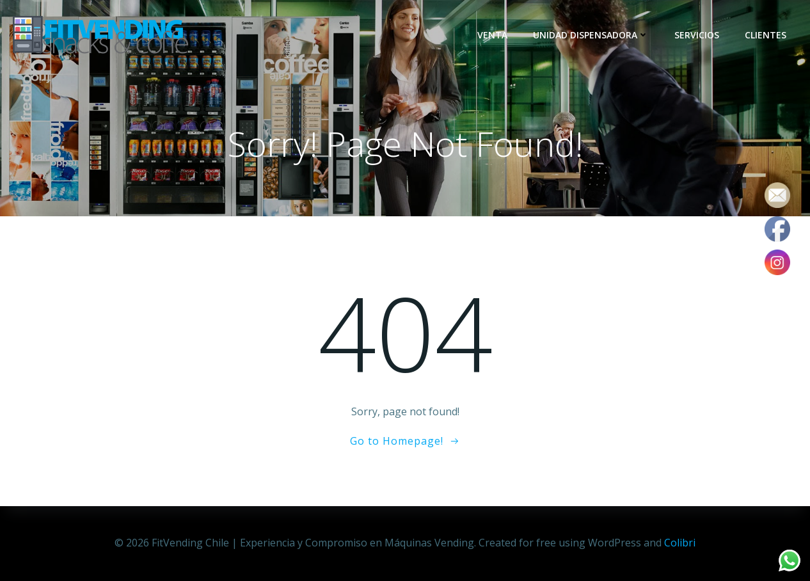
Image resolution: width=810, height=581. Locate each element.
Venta (492, 35)
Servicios (696, 35)
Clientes (765, 35)
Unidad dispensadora (591, 35)
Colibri (679, 543)
